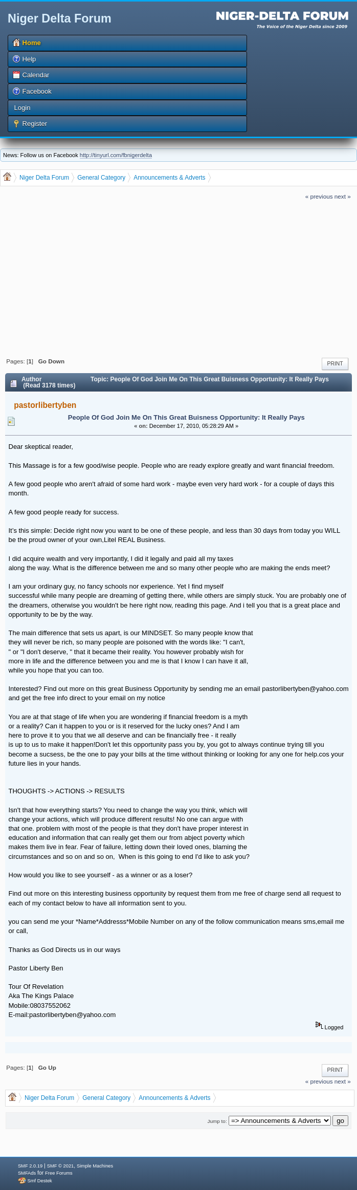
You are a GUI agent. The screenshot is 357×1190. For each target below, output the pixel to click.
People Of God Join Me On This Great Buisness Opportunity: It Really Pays (186, 417)
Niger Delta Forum (59, 18)
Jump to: (217, 1121)
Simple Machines (95, 1166)
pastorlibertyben (45, 405)
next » (342, 196)
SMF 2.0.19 (30, 1166)
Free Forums (58, 1173)
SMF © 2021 (60, 1166)
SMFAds (27, 1173)
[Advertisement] (178, 277)
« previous (319, 196)
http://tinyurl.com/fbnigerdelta (116, 155)
